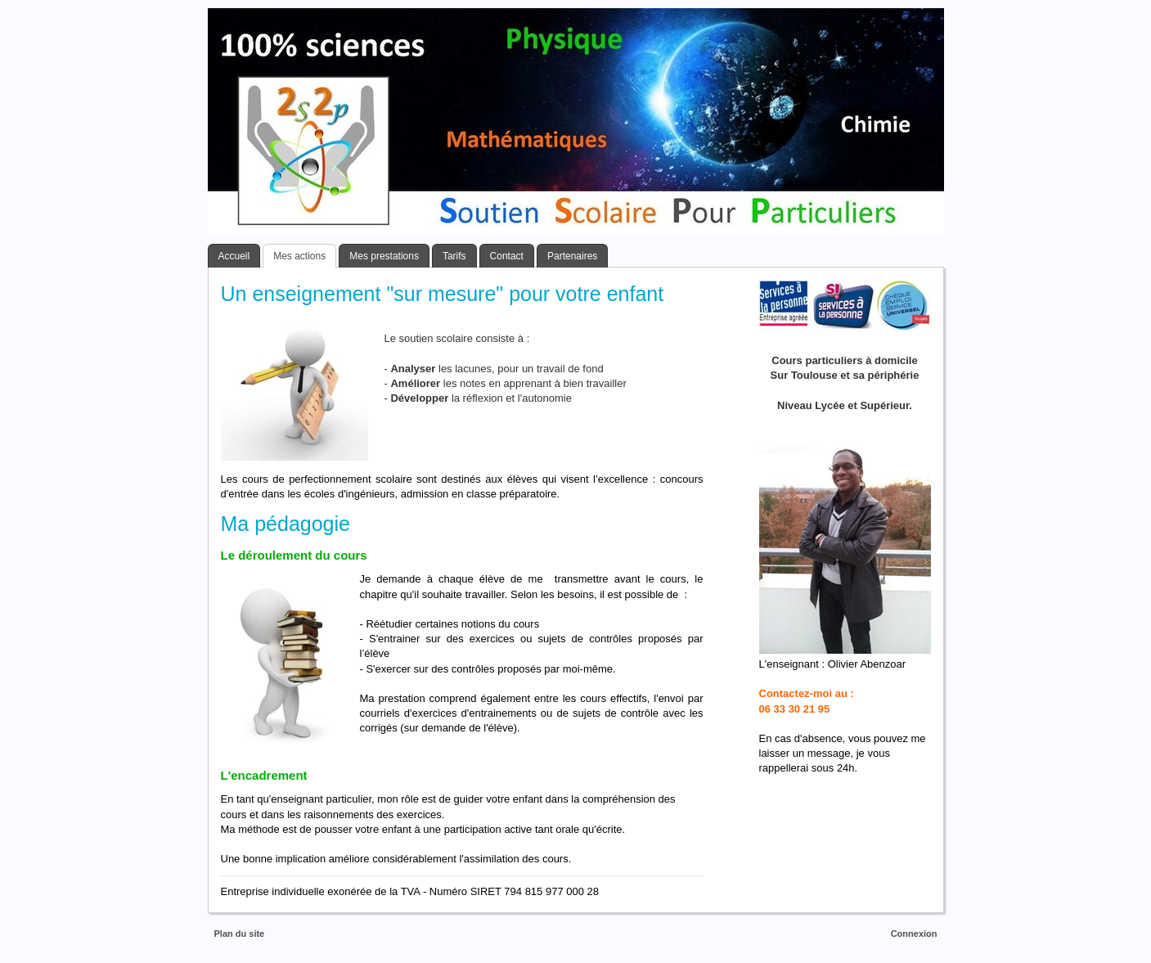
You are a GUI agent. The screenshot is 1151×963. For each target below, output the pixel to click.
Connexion (914, 933)
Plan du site (239, 933)
